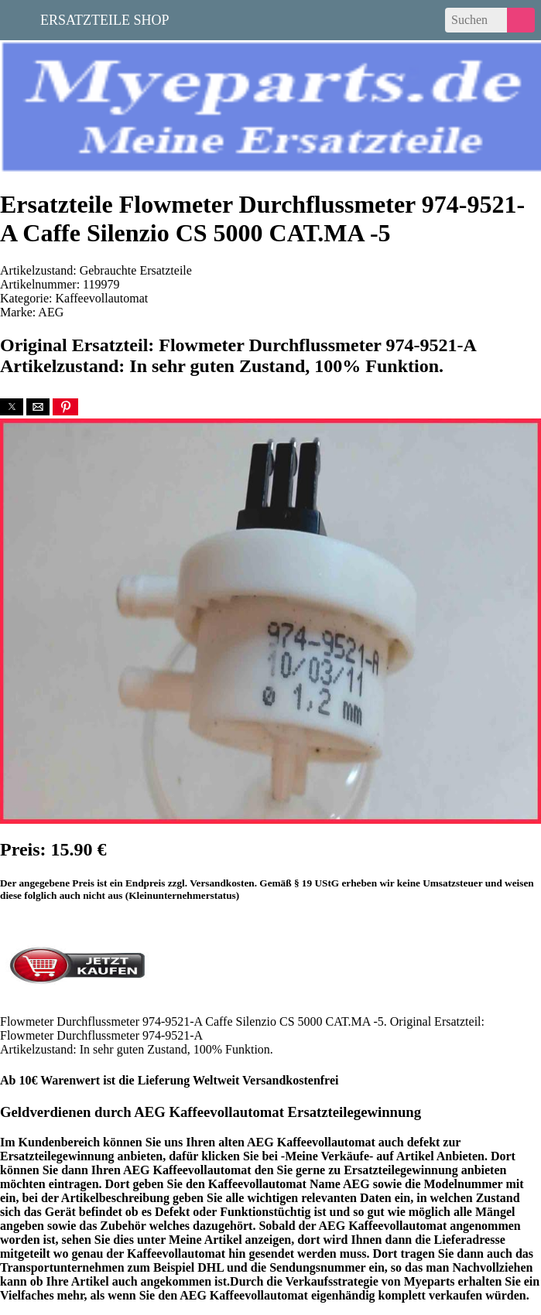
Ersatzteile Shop (104, 18)
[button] (11, 406)
